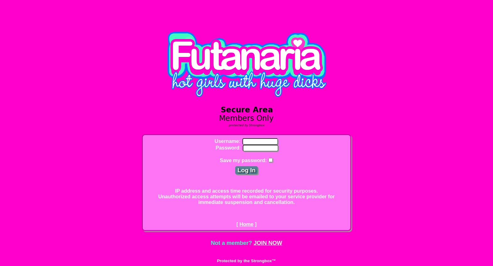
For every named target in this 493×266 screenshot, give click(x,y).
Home (246, 224)
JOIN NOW (268, 243)
